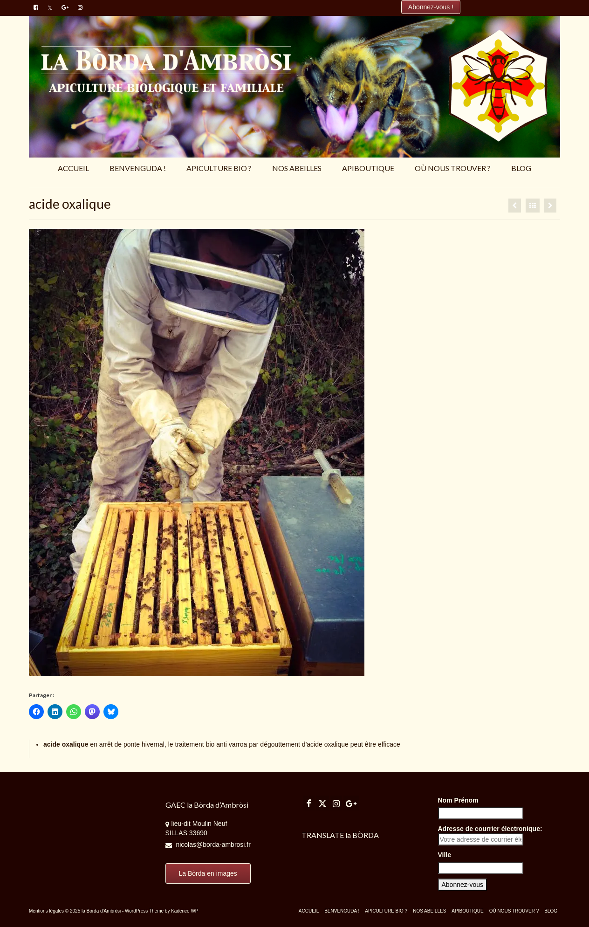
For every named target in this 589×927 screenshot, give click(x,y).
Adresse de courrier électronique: (490, 835)
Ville (445, 854)
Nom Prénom (458, 800)
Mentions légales (46, 910)
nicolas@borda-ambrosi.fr (208, 844)
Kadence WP (184, 910)
